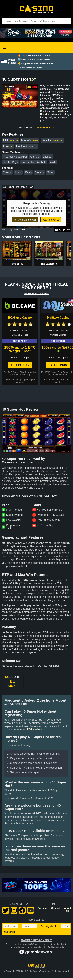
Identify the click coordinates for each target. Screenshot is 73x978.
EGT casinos (35, 729)
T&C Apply (13, 372)
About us (67, 909)
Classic (7, 172)
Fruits (18, 172)
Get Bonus (20, 365)
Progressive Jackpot (15, 156)
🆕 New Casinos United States (34, 59)
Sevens (39, 172)
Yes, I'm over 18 (50, 219)
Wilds (53, 162)
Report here (19, 229)
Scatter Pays (10, 162)
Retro (28, 172)
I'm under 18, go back (25, 219)
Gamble (34, 156)
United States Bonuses (30, 67)
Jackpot (47, 156)
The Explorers (49, 263)
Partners (42, 908)
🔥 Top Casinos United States (34, 55)
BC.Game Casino (20, 317)
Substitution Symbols (33, 162)
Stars (50, 172)
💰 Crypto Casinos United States (35, 63)
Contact (55, 908)
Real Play (62, 230)
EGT (33, 79)
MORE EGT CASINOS (36, 293)
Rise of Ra (17, 263)
